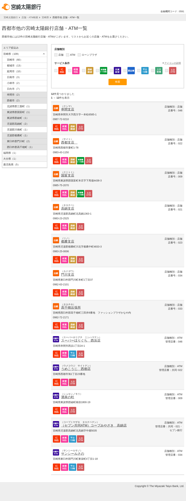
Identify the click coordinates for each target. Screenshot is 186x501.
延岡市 (15, 71)
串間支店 (67, 109)
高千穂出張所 (71, 307)
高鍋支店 (67, 208)
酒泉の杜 (67, 397)
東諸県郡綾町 (18, 117)
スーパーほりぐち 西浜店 (80, 340)
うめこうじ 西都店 (76, 369)
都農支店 (67, 241)
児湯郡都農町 (18, 135)
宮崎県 (45, 17)
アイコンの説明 (172, 63)
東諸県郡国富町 (19, 112)
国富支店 (67, 175)
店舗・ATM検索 (30, 17)
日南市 (14, 77)
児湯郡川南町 (18, 129)
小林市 (14, 83)
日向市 (14, 88)
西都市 (14, 100)
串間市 (14, 94)
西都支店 (69, 142)
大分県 (10, 158)
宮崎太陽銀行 (11, 17)
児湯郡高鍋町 (18, 123)
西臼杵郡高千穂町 (20, 147)
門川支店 (67, 274)
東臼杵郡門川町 (19, 141)
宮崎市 (15, 59)
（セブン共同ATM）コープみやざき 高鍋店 (94, 425)
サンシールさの (72, 454)
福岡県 (10, 152)
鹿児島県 (11, 164)
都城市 (15, 65)
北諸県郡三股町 (19, 106)
